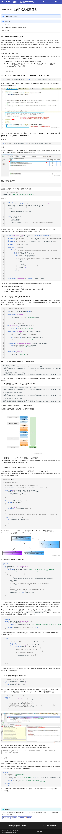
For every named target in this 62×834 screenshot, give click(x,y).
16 (3, 225)
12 (3, 219)
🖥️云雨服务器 (6, 817)
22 (3, 267)
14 (3, 222)
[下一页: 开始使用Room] (51, 826)
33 (3, 357)
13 (3, 220)
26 (3, 273)
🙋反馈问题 (14, 817)
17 (3, 260)
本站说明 (7, 809)
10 (3, 216)
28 (3, 276)
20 (3, 264)
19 (3, 263)
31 (3, 354)
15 (3, 223)
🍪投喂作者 (28, 817)
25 (3, 272)
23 (3, 269)
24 (3, 270)
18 (3, 261)
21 (3, 266)
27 (3, 275)
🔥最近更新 (21, 817)
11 (3, 217)
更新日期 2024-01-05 (11, 16)
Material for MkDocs (11, 832)
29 (3, 278)
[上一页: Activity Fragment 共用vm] (13, 826)
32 (3, 356)
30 (3, 279)
